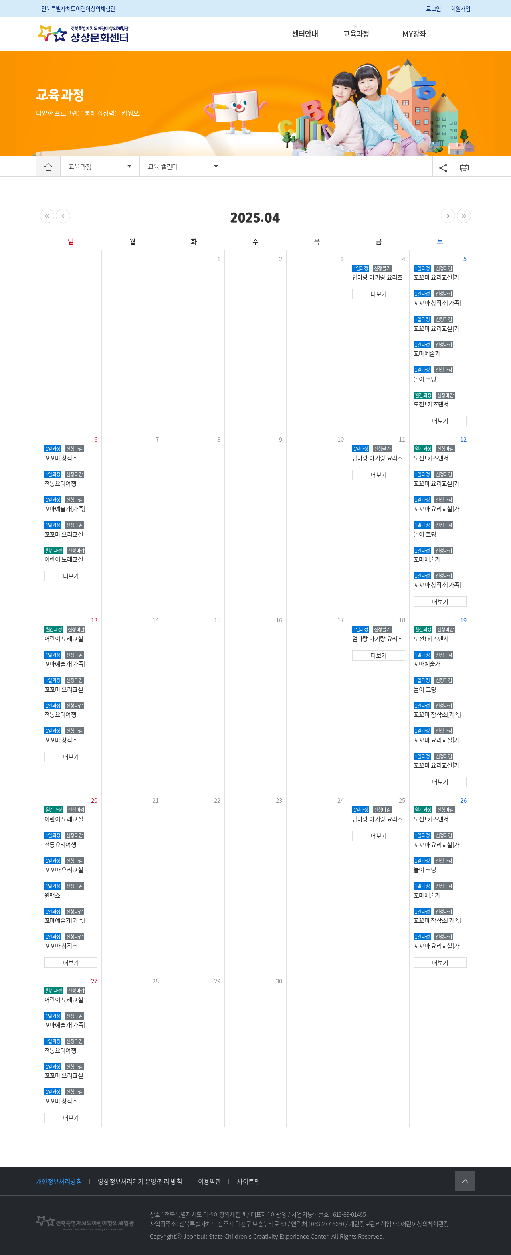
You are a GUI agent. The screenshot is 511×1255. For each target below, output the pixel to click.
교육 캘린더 (163, 166)
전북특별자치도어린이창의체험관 (78, 8)
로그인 (433, 8)
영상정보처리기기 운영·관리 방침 (140, 1181)
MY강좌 (414, 33)
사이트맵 (248, 1181)
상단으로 (465, 1181)
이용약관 (209, 1181)
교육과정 (356, 33)
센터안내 (305, 33)
